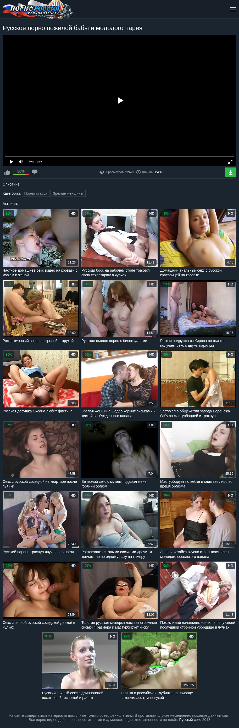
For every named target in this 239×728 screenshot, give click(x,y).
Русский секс (190, 720)
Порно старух (35, 193)
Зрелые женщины (68, 193)
